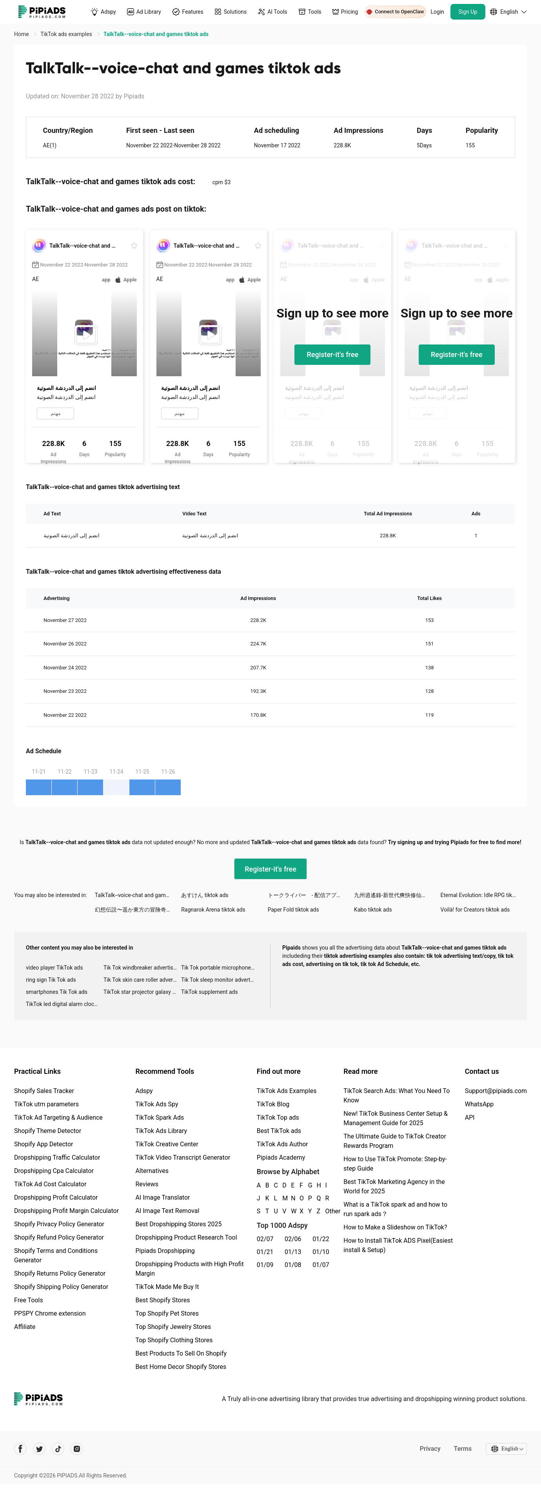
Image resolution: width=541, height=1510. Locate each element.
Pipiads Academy (281, 1157)
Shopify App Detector (43, 1144)
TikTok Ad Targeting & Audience (58, 1117)
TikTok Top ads (278, 1117)
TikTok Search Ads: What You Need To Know (396, 1095)
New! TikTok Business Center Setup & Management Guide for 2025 (395, 1118)
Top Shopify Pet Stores (167, 1313)
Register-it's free (332, 354)
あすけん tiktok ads (204, 895)
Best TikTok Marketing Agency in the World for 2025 (394, 1186)
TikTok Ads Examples (287, 1091)
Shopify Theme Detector (47, 1131)
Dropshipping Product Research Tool (186, 1237)
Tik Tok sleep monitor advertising (220, 980)
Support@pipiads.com (496, 1091)
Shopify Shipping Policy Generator (61, 1287)
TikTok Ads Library (161, 1131)
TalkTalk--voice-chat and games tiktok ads (138, 895)
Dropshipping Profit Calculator (56, 1197)
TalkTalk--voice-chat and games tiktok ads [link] (156, 34)
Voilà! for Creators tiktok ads (475, 909)
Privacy (429, 1448)
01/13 (293, 1252)
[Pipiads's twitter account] (39, 1449)
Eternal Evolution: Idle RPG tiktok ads (484, 895)
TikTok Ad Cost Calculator (50, 1184)
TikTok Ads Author (282, 1144)
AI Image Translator (162, 1197)
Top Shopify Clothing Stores (173, 1340)
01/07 (320, 1265)
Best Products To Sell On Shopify (181, 1353)
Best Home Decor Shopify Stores (180, 1366)
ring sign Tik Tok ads (51, 980)
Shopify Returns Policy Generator (59, 1273)
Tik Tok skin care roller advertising (142, 980)
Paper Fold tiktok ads (293, 909)
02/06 (293, 1239)
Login (438, 12)
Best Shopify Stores (162, 1300)
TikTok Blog (273, 1104)
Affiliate (24, 1327)
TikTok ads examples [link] (66, 34)
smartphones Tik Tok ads (56, 992)
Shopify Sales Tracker (44, 1091)
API (470, 1117)
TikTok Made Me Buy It (167, 1287)
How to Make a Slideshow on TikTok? (395, 1227)
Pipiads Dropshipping (164, 1250)
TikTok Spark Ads (159, 1117)
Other (325, 1211)
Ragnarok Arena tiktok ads (213, 909)
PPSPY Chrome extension (50, 1313)
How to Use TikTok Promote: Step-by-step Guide (395, 1163)
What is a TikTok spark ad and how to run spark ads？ (395, 1209)
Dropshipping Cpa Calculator (54, 1171)
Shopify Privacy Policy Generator (59, 1224)
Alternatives (152, 1171)
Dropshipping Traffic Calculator (57, 1157)
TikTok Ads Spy (156, 1104)
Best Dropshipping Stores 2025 (178, 1224)
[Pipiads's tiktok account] (58, 1449)
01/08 (293, 1265)
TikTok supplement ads (209, 992)
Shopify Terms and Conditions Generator (56, 1255)
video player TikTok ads (54, 967)
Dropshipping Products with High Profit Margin (189, 1268)
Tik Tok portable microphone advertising (220, 967)
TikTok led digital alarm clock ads (64, 1004)
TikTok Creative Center (166, 1144)
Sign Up (468, 12)
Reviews (146, 1184)
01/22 (320, 1239)
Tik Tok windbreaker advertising (142, 967)
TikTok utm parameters (46, 1104)
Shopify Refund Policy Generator (59, 1237)
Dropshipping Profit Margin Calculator (66, 1211)
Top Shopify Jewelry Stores (173, 1327)
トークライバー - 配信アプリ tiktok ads (311, 895)
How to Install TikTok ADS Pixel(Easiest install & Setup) (398, 1245)
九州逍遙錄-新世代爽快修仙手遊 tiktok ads (397, 895)
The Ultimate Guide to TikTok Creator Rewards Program (394, 1141)
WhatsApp (479, 1104)
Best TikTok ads (279, 1131)
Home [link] (22, 34)
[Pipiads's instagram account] (77, 1449)
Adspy (143, 1091)
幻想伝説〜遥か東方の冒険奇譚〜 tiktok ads (138, 909)
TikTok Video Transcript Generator (182, 1157)
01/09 (265, 1265)
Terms (462, 1448)
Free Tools (28, 1300)
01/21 (265, 1252)
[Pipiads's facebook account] (20, 1449)
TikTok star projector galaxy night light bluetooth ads (142, 992)
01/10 (320, 1252)
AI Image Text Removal (167, 1211)
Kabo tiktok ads (373, 909)
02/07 (265, 1239)
